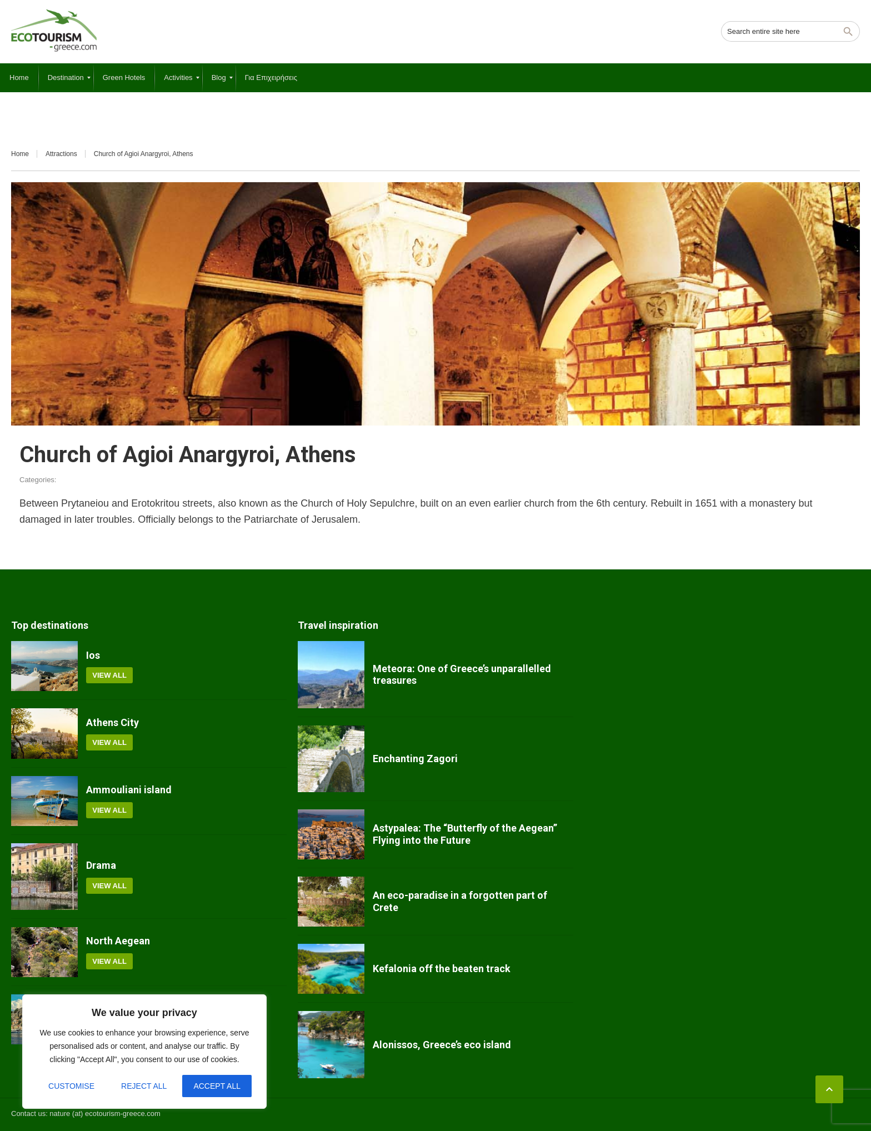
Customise (71, 1086)
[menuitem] (19, 77)
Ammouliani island (129, 789)
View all (109, 675)
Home (20, 154)
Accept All (217, 1086)
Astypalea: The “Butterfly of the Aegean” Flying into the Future (465, 834)
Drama (101, 865)
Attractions (61, 154)
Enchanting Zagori (415, 758)
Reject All (144, 1086)
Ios (93, 655)
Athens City (112, 722)
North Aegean (118, 941)
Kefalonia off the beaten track (441, 968)
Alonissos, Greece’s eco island (442, 1044)
